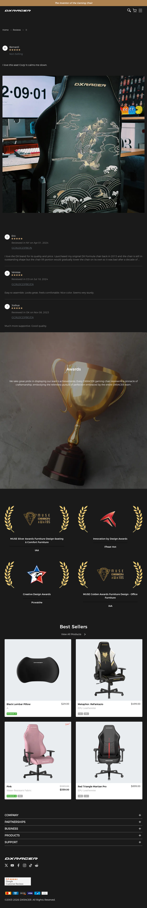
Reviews (17, 30)
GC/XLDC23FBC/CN (23, 284)
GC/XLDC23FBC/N (22, 247)
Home (5, 30)
